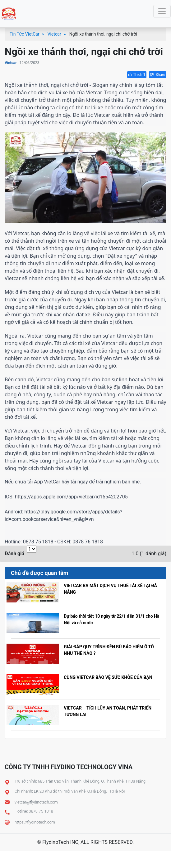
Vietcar (54, 34)
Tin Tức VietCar (24, 34)
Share (157, 74)
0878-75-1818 (41, 811)
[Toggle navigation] (162, 11)
